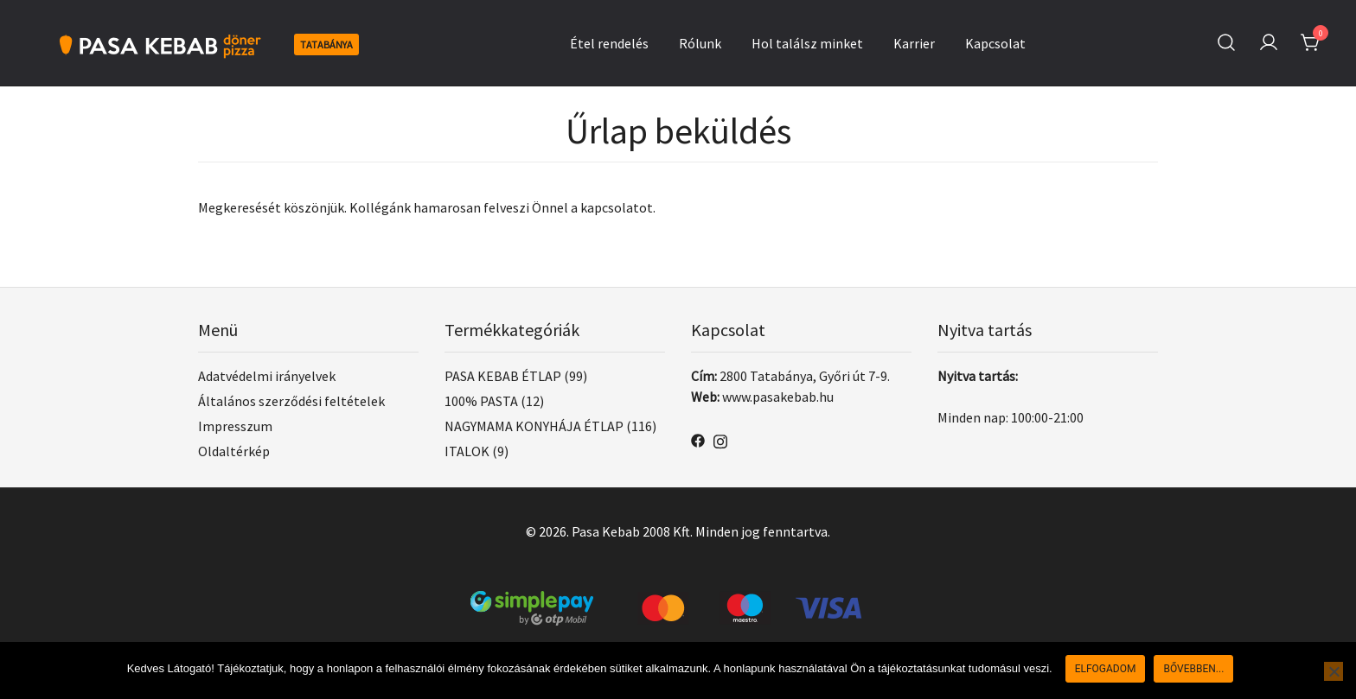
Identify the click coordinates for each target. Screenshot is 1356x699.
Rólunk (700, 43)
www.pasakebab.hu (778, 396)
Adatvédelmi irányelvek (267, 375)
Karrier (914, 43)
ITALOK (467, 451)
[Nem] (1333, 671)
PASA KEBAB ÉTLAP (503, 375)
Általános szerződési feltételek (291, 401)
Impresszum (235, 426)
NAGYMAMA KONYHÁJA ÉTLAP (534, 426)
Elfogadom (1105, 669)
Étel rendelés (609, 43)
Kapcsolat (995, 43)
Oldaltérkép (234, 451)
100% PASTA (481, 401)
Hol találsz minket (807, 43)
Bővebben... (1193, 669)
